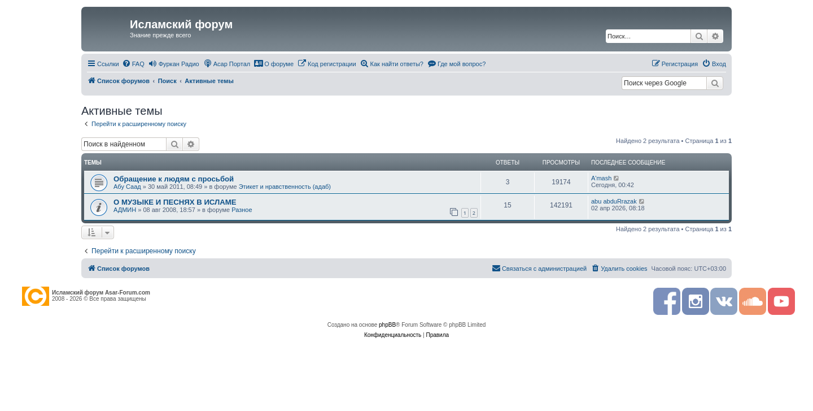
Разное (241, 209)
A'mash (601, 178)
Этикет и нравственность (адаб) (285, 186)
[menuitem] (133, 64)
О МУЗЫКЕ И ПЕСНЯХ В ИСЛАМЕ (175, 202)
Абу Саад (127, 186)
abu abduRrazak (614, 201)
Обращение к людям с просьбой (173, 179)
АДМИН (124, 209)
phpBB (387, 325)
